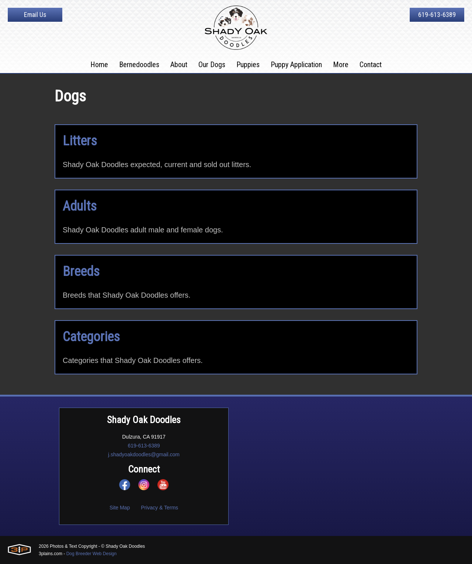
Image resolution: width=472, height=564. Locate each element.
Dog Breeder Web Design (91, 553)
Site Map (120, 508)
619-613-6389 (437, 14)
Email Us (35, 14)
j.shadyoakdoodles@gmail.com (144, 454)
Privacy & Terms (159, 508)
